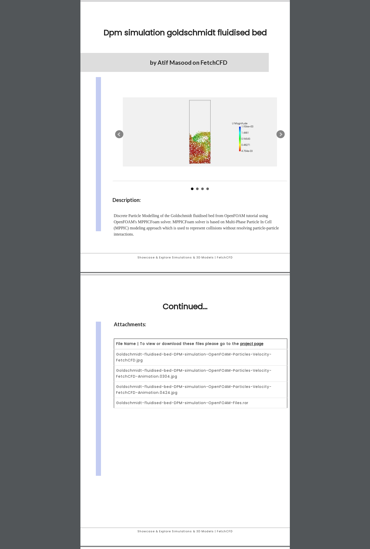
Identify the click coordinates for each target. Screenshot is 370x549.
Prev (119, 134)
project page (251, 343)
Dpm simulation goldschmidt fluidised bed (185, 32)
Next (280, 134)
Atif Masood (174, 62)
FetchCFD (213, 62)
